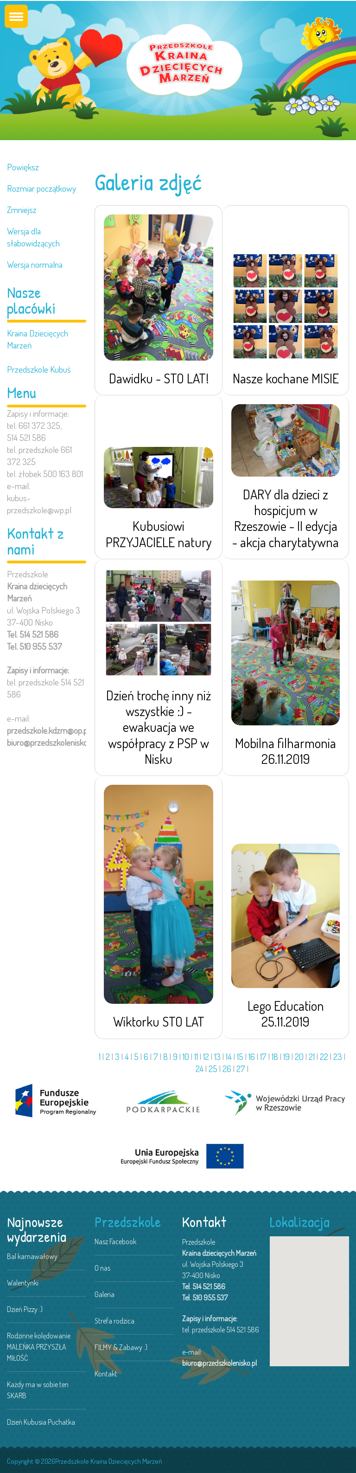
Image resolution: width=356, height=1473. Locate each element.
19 (286, 1056)
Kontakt (106, 1373)
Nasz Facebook (115, 1241)
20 (299, 1056)
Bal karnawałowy (32, 1256)
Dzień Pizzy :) (25, 1309)
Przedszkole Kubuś (38, 369)
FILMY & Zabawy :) (121, 1347)
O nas (102, 1268)
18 (275, 1056)
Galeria (104, 1294)
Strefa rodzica (114, 1320)
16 (251, 1056)
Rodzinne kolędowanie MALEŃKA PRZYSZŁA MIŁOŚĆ (38, 1347)
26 (226, 1068)
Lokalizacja (300, 1222)
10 (186, 1056)
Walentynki (22, 1282)
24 (199, 1068)
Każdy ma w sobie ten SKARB (38, 1390)
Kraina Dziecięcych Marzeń (37, 339)
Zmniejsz (22, 209)
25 (213, 1068)
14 (229, 1056)
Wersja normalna (35, 264)
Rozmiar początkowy (41, 188)
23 (337, 1056)
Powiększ (23, 167)
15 (240, 1056)
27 (240, 1068)
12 (206, 1056)
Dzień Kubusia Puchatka (41, 1422)
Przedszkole (128, 1222)
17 (263, 1056)
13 (217, 1056)
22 (324, 1056)
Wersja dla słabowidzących (33, 237)
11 (196, 1056)
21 (312, 1056)
